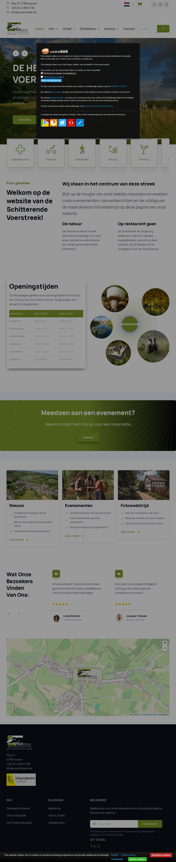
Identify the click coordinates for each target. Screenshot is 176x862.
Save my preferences (51, 80)
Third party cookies (53, 77)
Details (114, 855)
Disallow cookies (161, 855)
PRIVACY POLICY (119, 86)
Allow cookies (137, 859)
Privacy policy (129, 855)
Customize (117, 859)
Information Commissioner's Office (98, 106)
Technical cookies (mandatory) (59, 73)
